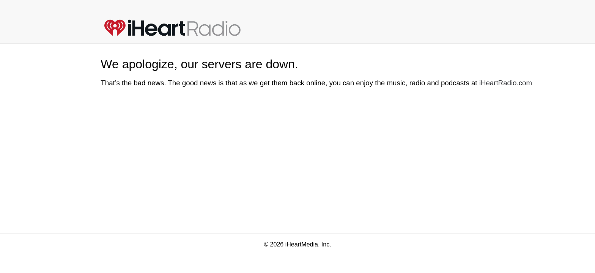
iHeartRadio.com (505, 83)
